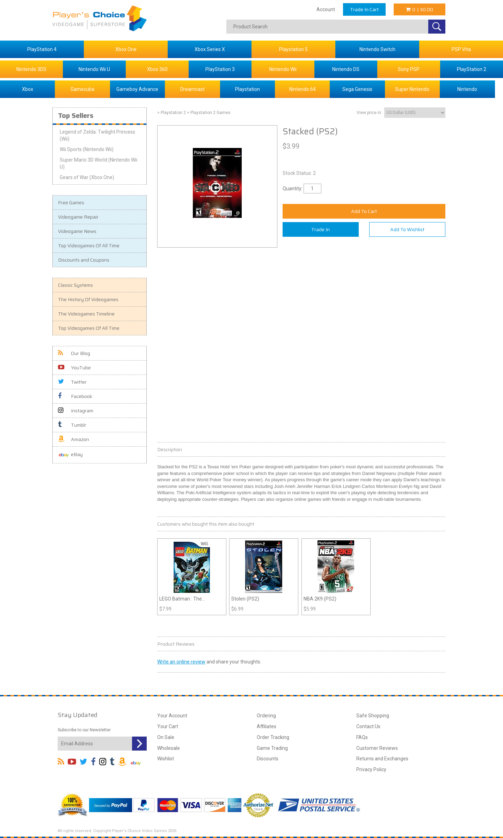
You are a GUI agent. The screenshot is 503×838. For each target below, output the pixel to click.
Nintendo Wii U (94, 69)
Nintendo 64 (302, 89)
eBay (70, 455)
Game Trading (272, 748)
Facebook (75, 396)
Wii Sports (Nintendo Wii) (87, 149)
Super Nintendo (412, 89)
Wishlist (165, 758)
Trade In (320, 229)
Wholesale (168, 748)
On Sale (165, 737)
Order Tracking (273, 737)
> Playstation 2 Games (209, 112)
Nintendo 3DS (31, 69)
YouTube (74, 367)
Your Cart (167, 726)
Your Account (172, 715)
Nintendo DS (345, 69)
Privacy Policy (371, 769)
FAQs (362, 737)
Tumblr (72, 425)
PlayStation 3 (220, 69)
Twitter (72, 382)
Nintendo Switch (377, 49)
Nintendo (467, 89)
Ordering (266, 715)
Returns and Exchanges (382, 758)
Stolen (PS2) (245, 599)
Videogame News (77, 231)
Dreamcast (192, 89)
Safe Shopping (372, 715)
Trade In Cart (364, 9)
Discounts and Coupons (83, 260)
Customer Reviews (377, 748)
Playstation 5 (293, 49)
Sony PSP (409, 69)
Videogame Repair (78, 217)
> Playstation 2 (171, 112)
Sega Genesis (357, 89)
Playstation (247, 89)
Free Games (71, 202)
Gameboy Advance (137, 89)
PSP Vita (461, 49)
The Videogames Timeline (86, 314)
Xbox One (126, 49)
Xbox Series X (210, 49)
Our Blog (74, 353)
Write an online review (181, 662)
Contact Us (368, 726)
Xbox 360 (157, 69)
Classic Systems (75, 285)
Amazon (73, 439)
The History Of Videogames (88, 299)
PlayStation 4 (42, 49)
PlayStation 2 (471, 69)
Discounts (267, 758)
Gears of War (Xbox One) (87, 177)
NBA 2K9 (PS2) (320, 599)
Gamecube (83, 89)
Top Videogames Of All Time (88, 245)
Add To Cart (364, 211)
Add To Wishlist (407, 229)
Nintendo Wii (283, 69)
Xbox (27, 89)
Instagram (75, 410)
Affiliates (266, 726)
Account (325, 9)
